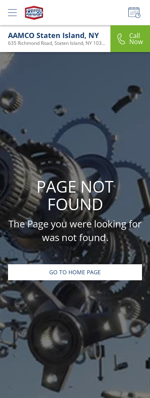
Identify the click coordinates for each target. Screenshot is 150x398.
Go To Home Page (75, 272)
